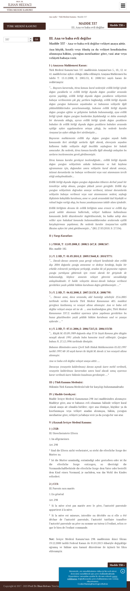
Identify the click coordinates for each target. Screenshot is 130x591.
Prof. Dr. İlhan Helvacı (39, 586)
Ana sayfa (53, 17)
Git (36, 39)
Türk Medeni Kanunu (67, 17)
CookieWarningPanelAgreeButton (93, 584)
